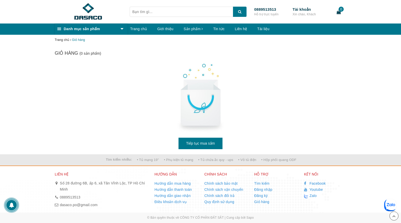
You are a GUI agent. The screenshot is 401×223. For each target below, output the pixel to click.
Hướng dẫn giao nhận (172, 196)
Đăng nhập (263, 189)
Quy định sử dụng (219, 202)
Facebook (315, 183)
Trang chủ (138, 29)
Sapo (250, 217)
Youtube (313, 189)
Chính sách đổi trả (219, 196)
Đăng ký (261, 196)
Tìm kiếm (262, 183)
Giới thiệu (165, 29)
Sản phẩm (193, 29)
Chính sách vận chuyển (223, 189)
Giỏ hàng (261, 202)
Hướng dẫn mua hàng (172, 183)
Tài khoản (302, 9)
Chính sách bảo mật (221, 183)
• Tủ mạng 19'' (148, 160)
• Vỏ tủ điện (247, 160)
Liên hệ (241, 29)
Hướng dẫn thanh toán (173, 189)
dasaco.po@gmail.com (78, 205)
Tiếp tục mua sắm (200, 143)
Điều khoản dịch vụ (170, 202)
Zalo (310, 196)
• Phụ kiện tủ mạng (178, 160)
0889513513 (265, 9)
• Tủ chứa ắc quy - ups (215, 160)
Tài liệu (263, 29)
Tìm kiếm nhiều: (119, 159)
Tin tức (219, 29)
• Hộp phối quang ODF (278, 160)
